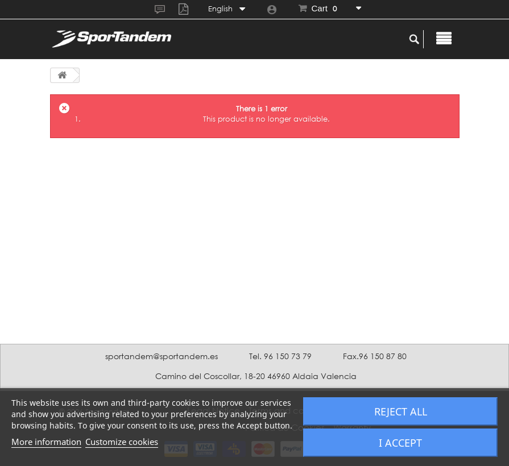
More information (46, 441)
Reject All (400, 411)
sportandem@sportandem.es (161, 356)
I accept (400, 443)
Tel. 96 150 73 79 (280, 356)
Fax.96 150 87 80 (375, 356)
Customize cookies (121, 441)
